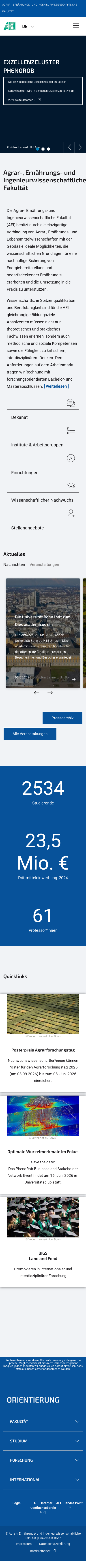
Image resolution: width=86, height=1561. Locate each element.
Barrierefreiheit (43, 1551)
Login (17, 1503)
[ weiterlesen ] (56, 386)
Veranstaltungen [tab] (44, 564)
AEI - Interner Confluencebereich (43, 1507)
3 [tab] (48, 149)
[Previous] (69, 147)
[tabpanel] (43, 94)
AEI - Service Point (69, 1505)
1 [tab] (37, 149)
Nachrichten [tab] (14, 564)
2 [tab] (43, 149)
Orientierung (33, 1399)
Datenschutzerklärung (54, 1544)
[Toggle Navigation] (76, 25)
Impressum (24, 1544)
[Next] (80, 147)
